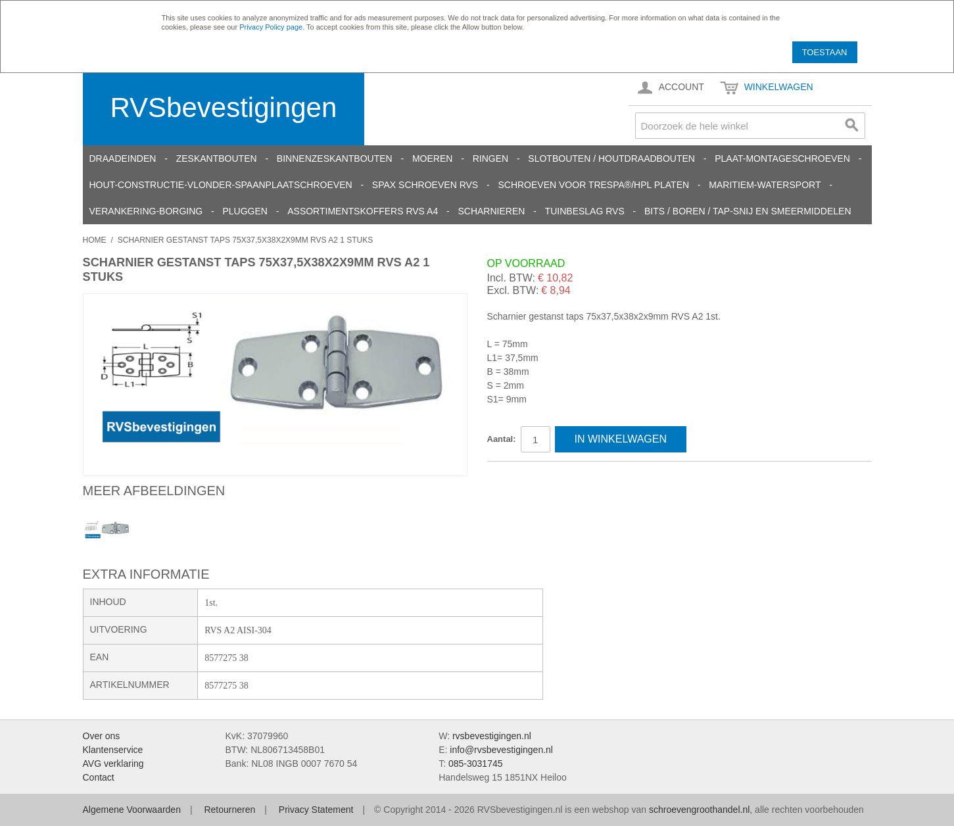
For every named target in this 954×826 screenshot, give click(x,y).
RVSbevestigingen (223, 107)
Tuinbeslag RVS (585, 211)
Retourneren (229, 809)
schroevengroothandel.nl (699, 809)
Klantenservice (113, 749)
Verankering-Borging (146, 211)
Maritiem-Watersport (765, 185)
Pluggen (244, 211)
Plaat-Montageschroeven (782, 158)
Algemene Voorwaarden (132, 809)
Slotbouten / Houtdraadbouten (611, 158)
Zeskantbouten (216, 158)
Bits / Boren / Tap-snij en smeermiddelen (747, 211)
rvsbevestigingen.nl (491, 736)
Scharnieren (491, 211)
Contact (98, 777)
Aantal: (501, 439)
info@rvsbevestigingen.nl (501, 749)
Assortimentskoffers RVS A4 (362, 211)
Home (95, 240)
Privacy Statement (316, 809)
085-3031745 (475, 763)
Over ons (101, 736)
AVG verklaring (113, 763)
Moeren (432, 158)
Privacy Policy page (270, 27)
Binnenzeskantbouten (335, 158)
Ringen (490, 158)
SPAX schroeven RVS (425, 185)
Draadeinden (122, 158)
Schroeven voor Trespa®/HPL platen (593, 185)
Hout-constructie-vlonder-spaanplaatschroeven (220, 185)
